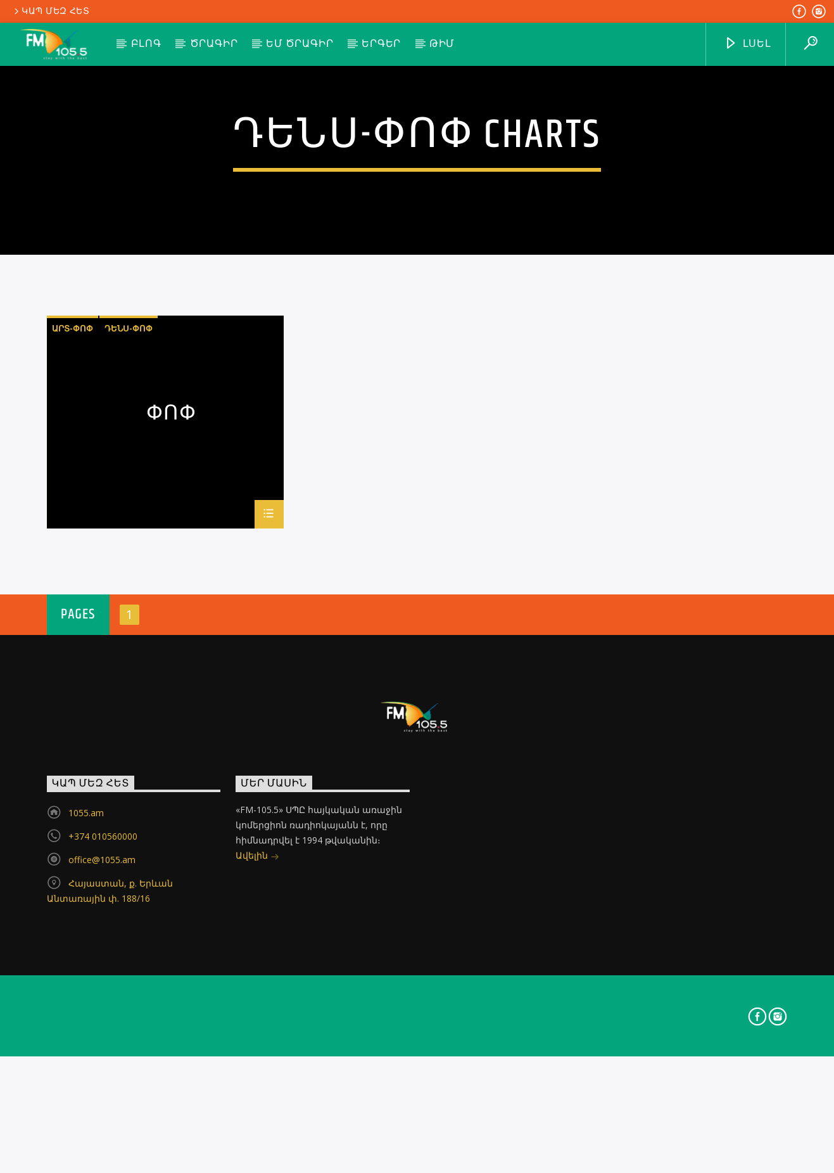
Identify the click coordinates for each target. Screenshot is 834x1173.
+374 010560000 (102, 1085)
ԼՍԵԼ (747, 44)
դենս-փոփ (128, 577)
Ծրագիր (214, 44)
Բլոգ (146, 44)
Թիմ (442, 44)
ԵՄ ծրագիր (299, 44)
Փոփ (171, 665)
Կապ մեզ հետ (51, 11)
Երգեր (381, 44)
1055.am (86, 1062)
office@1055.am (102, 1109)
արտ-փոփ (72, 577)
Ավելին (257, 1105)
